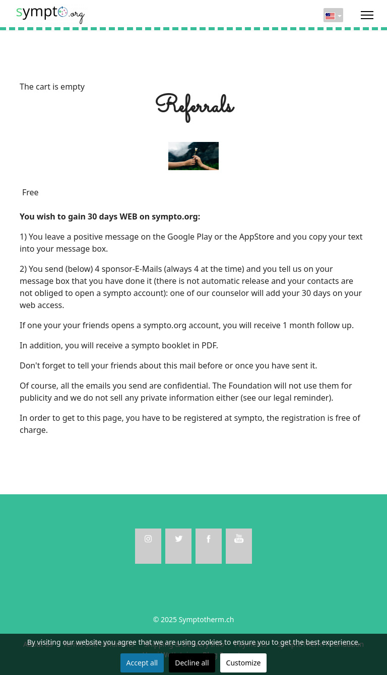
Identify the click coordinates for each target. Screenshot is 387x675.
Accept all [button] (142, 662)
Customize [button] (243, 662)
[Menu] (367, 15)
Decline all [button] (192, 662)
